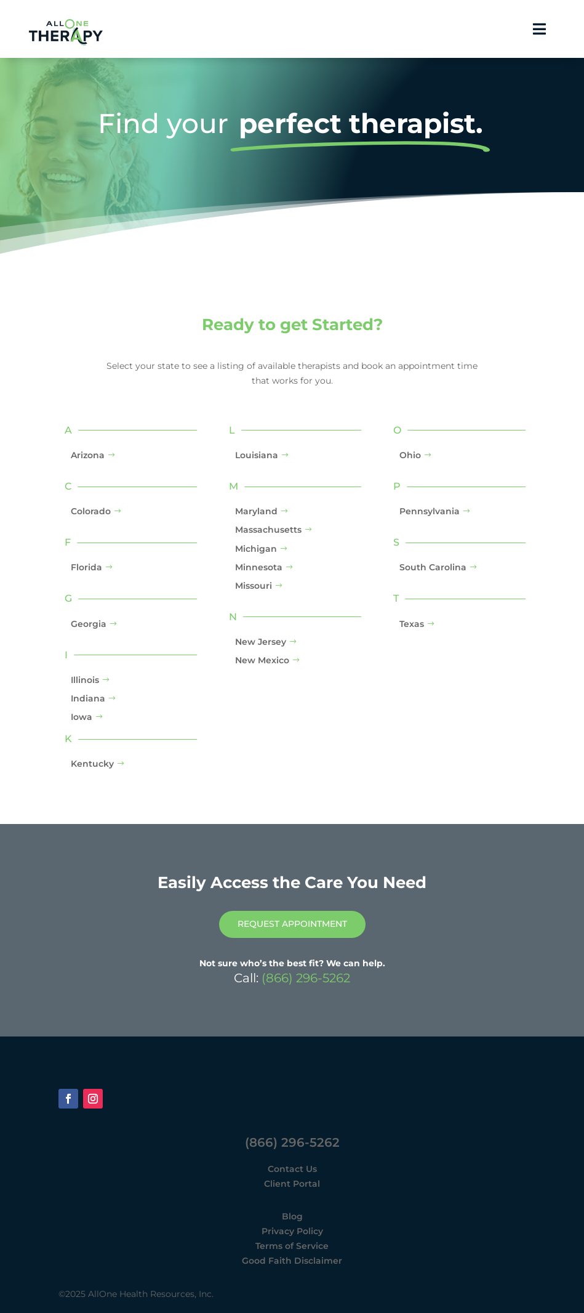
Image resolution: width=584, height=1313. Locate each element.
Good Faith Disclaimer (292, 1260)
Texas (411, 623)
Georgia (88, 623)
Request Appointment (292, 924)
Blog (292, 1216)
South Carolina (432, 567)
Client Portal (292, 1183)
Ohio (410, 455)
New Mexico (262, 660)
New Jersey (260, 641)
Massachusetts (268, 530)
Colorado (91, 511)
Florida (86, 567)
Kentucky (92, 764)
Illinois (85, 679)
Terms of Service (292, 1245)
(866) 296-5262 (306, 978)
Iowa (81, 716)
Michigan (256, 548)
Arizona (88, 455)
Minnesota (258, 567)
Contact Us (292, 1168)
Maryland (256, 511)
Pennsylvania (429, 511)
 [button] (539, 29)
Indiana (88, 698)
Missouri (253, 585)
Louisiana (256, 455)
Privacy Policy (292, 1231)
